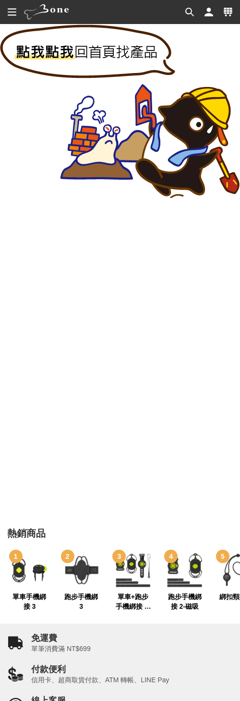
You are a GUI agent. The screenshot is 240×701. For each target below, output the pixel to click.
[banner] (46, 12)
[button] (189, 12)
